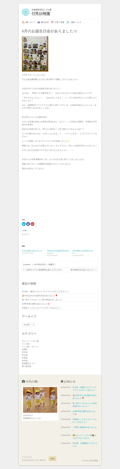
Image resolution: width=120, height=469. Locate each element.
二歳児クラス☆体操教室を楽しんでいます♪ (42, 270)
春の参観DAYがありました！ (84, 270)
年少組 (25, 355)
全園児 (51, 264)
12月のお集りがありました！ (32, 251)
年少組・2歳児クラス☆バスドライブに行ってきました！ (46, 291)
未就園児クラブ (28, 363)
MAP (52, 458)
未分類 (25, 360)
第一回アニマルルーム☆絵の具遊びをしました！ (42, 299)
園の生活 (45, 22)
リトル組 (25, 344)
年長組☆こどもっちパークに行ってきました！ (41, 308)
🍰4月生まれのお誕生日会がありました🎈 (40, 295)
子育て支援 (59, 22)
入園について (75, 22)
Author (28, 264)
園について (30, 22)
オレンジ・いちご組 (30, 341)
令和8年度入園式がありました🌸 (36, 304)
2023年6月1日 (40, 264)
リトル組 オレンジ (30, 346)
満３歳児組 (26, 366)
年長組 (25, 358)
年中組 (25, 352)
